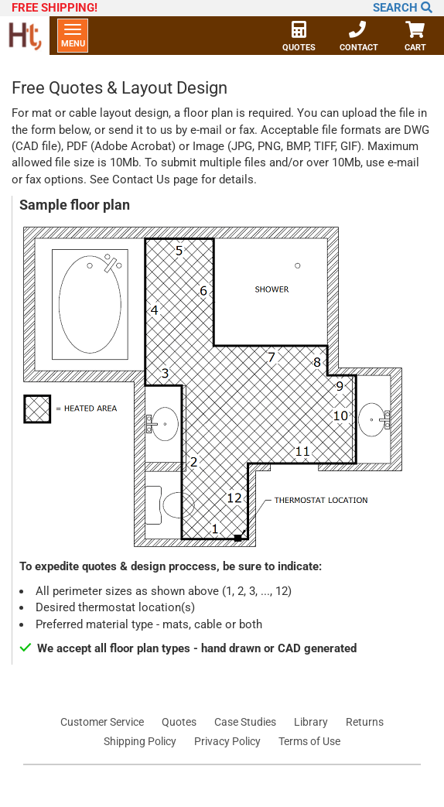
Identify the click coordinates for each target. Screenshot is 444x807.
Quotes (299, 38)
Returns (365, 722)
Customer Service (102, 722)
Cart (415, 38)
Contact (359, 38)
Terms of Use (309, 741)
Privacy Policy (227, 741)
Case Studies (245, 722)
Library (311, 722)
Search (402, 8)
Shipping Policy (140, 741)
